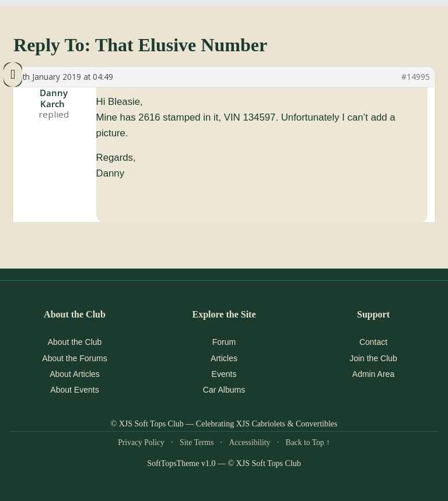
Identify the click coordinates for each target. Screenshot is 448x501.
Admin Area (373, 374)
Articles (224, 358)
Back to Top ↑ (308, 442)
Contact (373, 342)
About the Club (75, 342)
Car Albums (224, 389)
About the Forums (74, 358)
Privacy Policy (141, 442)
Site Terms (197, 442)
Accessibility (249, 442)
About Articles (75, 374)
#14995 (415, 77)
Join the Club (373, 358)
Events (224, 374)
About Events (74, 389)
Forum (224, 342)
